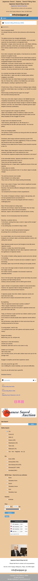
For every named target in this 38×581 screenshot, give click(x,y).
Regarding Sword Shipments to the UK (11, 395)
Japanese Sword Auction (19, 6)
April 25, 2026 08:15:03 (15, 534)
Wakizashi (12, 449)
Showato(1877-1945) (14, 467)
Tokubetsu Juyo (13, 492)
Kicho (10, 477)
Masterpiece (13, 443)
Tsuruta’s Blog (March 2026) (8, 390)
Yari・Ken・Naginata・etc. (17, 452)
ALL (10, 431)
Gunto (11, 434)
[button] (19, 18)
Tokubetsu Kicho (13, 480)
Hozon (10, 483)
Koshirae (11, 499)
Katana (12, 440)
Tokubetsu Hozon (13, 486)
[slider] (5, 509)
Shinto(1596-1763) (13, 461)
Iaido (11, 437)
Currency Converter (19, 521)
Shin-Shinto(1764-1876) (15, 464)
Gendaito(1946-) (13, 470)
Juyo (10, 489)
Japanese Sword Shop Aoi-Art (19, 4)
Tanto (11, 446)
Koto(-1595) (12, 459)
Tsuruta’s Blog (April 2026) (8, 386)
